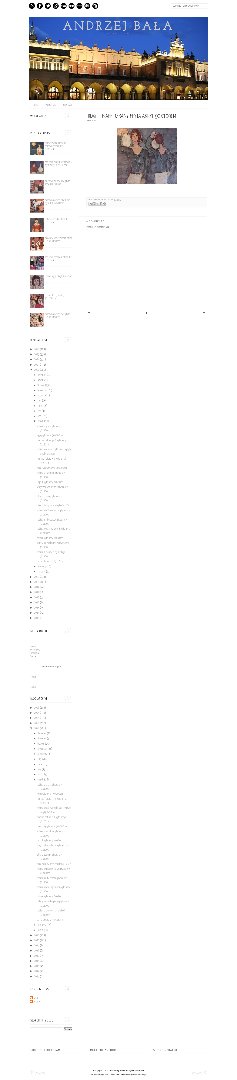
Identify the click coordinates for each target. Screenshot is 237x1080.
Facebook (40, 6)
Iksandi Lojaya (139, 1074)
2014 (37, 613)
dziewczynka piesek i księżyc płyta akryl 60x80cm (55, 146)
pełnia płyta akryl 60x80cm (50, 538)
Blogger (57, 666)
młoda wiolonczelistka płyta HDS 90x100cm (58, 240)
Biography (35, 649)
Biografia (34, 653)
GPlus (56, 6)
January (42, 571)
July (40, 400)
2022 (37, 370)
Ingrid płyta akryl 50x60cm (50, 482)
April (40, 416)
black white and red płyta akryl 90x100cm (57, 183)
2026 (37, 349)
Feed (32, 6)
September (43, 390)
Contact (67, 105)
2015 (37, 607)
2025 (37, 354)
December (42, 375)
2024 (37, 359)
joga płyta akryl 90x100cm (50, 435)
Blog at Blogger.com (100, 1074)
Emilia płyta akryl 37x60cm (58, 276)
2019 (37, 587)
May (40, 411)
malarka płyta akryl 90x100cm (52, 468)
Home (33, 646)
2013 (37, 618)
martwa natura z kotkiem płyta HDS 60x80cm (57, 202)
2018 (37, 592)
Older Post (203, 312)
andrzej (106, 200)
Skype (95, 6)
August (41, 395)
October (41, 385)
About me (51, 105)
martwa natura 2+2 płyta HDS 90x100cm (57, 316)
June (40, 406)
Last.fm (79, 6)
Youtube (64, 6)
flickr (71, 6)
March (41, 421)
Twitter (48, 6)
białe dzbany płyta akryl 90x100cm (54, 505)
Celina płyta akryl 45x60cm (50, 561)
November (42, 380)
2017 (37, 597)
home (35, 105)
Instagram (87, 6)
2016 (37, 602)
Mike (36, 998)
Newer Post (88, 312)
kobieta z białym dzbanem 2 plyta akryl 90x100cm (58, 163)
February (42, 566)
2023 (37, 365)
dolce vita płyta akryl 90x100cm (55, 297)
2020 (37, 582)
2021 (37, 577)
